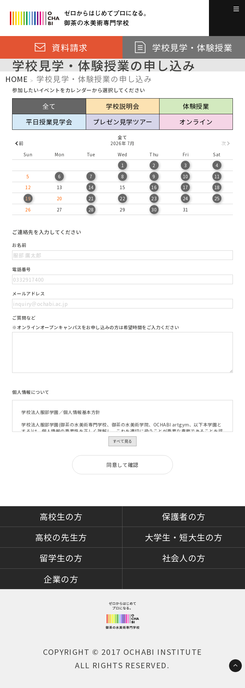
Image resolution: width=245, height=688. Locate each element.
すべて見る (122, 441)
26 (28, 209)
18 (217, 187)
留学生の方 (61, 558)
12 (28, 187)
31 (185, 209)
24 (185, 198)
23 (154, 198)
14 (91, 187)
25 (217, 198)
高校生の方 (61, 516)
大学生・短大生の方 (183, 537)
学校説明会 (122, 106)
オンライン (195, 121)
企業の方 (61, 579)
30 (154, 209)
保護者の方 (183, 516)
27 (59, 209)
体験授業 (196, 106)
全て (49, 106)
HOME (16, 78)
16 (154, 187)
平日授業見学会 (49, 121)
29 (122, 209)
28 (91, 209)
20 (59, 198)
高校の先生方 (61, 537)
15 (122, 187)
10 (185, 176)
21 (91, 198)
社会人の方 (183, 558)
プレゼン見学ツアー (122, 121)
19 (28, 198)
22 (122, 198)
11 (217, 176)
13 (59, 187)
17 (185, 187)
